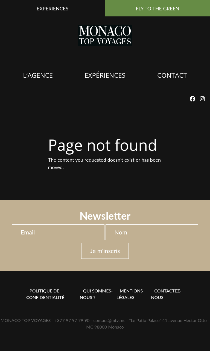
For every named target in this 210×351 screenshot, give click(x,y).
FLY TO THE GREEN (157, 8)
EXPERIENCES (52, 8)
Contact (172, 75)
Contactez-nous (166, 294)
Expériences (105, 75)
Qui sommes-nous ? (96, 294)
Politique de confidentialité (45, 294)
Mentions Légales (129, 294)
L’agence (38, 75)
